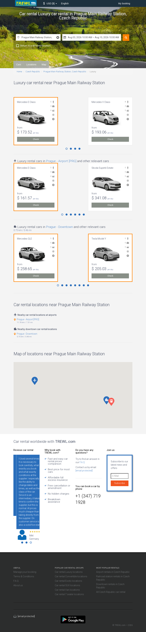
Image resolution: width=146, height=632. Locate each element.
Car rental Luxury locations (69, 572)
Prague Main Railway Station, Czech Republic (64, 71)
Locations (31, 64)
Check (36, 139)
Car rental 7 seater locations (69, 594)
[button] (50, 3)
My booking (124, 3)
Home (19, 71)
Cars (18, 64)
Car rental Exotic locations (68, 581)
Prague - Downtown (59, 227)
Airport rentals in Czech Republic (113, 572)
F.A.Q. (82, 462)
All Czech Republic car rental (110, 592)
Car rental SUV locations (67, 585)
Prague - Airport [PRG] (61, 161)
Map (44, 64)
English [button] (65, 3)
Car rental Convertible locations (71, 576)
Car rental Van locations (67, 589)
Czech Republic (32, 71)
